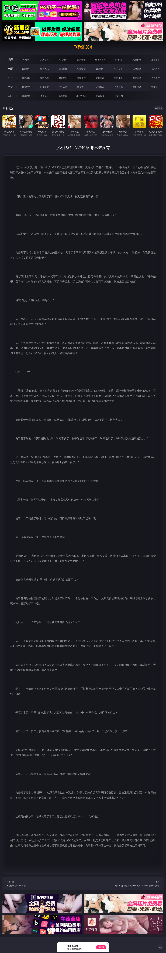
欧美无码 (44, 68)
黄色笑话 (137, 86)
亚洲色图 (44, 77)
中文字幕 (118, 68)
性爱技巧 (155, 86)
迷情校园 (100, 86)
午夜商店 (44, 96)
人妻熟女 (137, 68)
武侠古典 (81, 86)
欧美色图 (63, 77)
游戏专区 (81, 59)
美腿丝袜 (100, 77)
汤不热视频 (81, 96)
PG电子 (25, 59)
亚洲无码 (26, 68)
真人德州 (44, 59)
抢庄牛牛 (155, 59)
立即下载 (101, 947)
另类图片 (155, 77)
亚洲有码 (100, 68)
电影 (10, 68)
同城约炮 (26, 96)
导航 (10, 96)
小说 (10, 87)
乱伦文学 (44, 86)
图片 (10, 77)
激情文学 (26, 86)
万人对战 (63, 59)
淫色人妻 (63, 86)
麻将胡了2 (100, 59)
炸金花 (118, 59)
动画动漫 (81, 68)
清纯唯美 (118, 77)
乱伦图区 (137, 77)
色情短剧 (118, 96)
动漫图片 (81, 77)
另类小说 (118, 86)
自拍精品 (63, 68)
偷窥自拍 (26, 77)
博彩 (10, 59)
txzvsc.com (83, 47)
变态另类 (155, 68)
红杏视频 (100, 96)
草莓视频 (63, 96)
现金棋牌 (137, 59)
